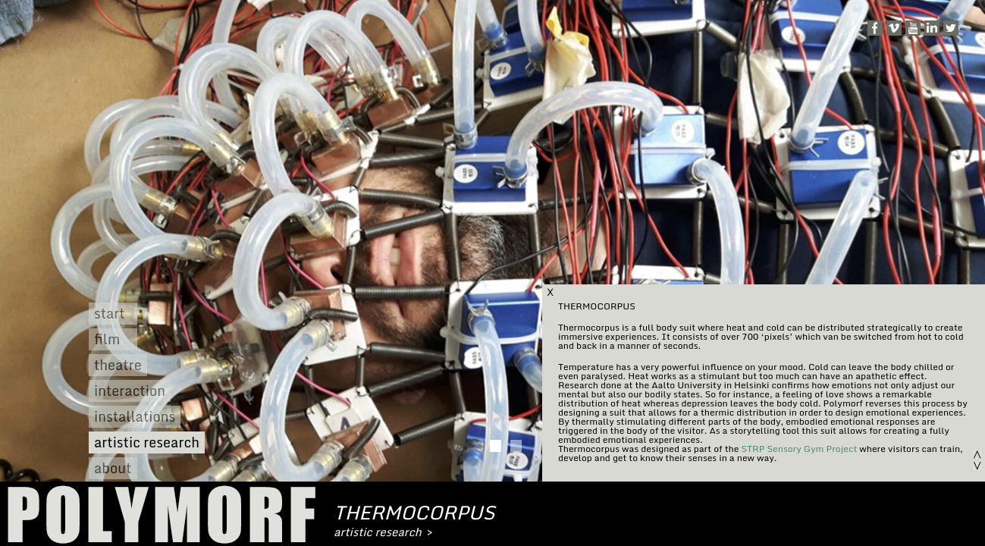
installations (134, 417)
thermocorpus (414, 512)
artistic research (146, 442)
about (112, 468)
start (109, 314)
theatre (118, 365)
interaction (129, 391)
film (107, 339)
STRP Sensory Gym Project (799, 448)
